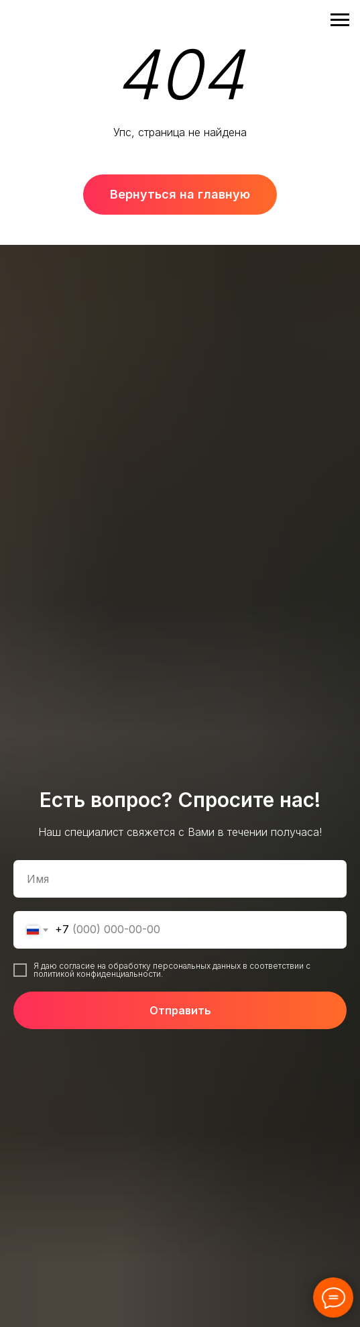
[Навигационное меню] (340, 20)
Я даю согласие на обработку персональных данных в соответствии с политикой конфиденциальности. (172, 970)
